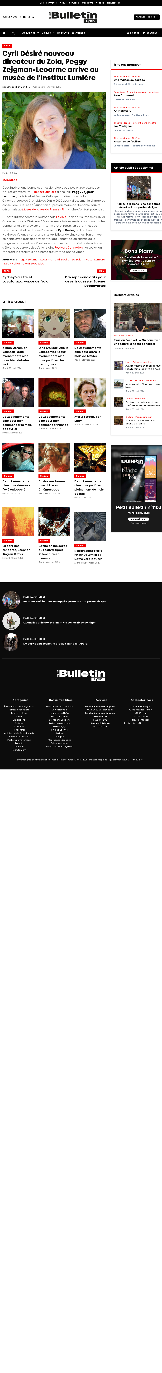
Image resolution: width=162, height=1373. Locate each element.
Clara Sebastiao (33, 264)
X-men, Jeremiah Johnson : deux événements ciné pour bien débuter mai (15, 356)
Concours (87, 3)
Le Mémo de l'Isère (60, 713)
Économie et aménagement (19, 707)
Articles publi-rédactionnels (19, 733)
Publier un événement (19, 740)
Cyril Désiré (62, 260)
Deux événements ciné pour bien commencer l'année (53, 421)
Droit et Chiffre (48, 3)
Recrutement (19, 750)
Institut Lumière (94, 260)
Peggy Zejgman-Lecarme (35, 260)
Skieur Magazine (59, 743)
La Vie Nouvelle (59, 710)
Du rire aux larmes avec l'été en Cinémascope (52, 485)
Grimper (59, 737)
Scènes (19, 723)
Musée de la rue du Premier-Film (44, 210)
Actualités (28, 33)
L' (44, 192)
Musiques (19, 726)
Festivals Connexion (69, 248)
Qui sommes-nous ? (119, 760)
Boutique (150, 33)
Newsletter (113, 3)
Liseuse (133, 33)
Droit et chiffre (19, 713)
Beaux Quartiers (59, 717)
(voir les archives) (138, 523)
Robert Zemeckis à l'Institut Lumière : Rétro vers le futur (88, 555)
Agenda (78, 33)
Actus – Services (69, 3)
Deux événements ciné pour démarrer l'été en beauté (17, 485)
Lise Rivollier (12, 264)
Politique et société (19, 710)
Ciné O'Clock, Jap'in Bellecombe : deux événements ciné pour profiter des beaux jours (53, 356)
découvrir (138, 271)
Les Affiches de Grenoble (59, 707)
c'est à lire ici (138, 519)
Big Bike (60, 733)
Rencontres (19, 730)
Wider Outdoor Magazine (59, 747)
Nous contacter (140, 720)
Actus (7, 46)
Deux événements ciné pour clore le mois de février (87, 352)
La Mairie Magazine (59, 723)
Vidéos (100, 3)
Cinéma (8, 343)
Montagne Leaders (59, 720)
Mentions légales (98, 760)
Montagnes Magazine (59, 740)
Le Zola (76, 260)
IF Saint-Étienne (59, 730)
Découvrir (63, 33)
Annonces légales (145, 17)
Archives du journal (19, 737)
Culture (46, 33)
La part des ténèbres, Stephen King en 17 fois (16, 550)
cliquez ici (108, 710)
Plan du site (137, 760)
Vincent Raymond (17, 87)
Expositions (19, 720)
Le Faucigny (59, 726)
